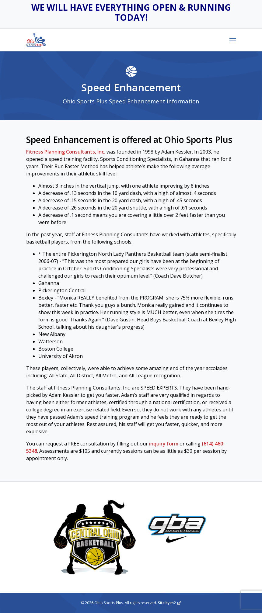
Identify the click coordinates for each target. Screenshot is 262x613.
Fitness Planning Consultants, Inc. (65, 151)
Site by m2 (169, 602)
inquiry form (163, 443)
